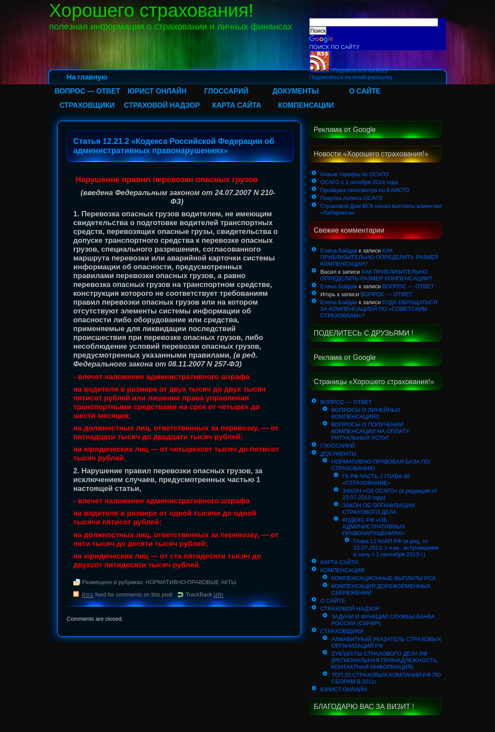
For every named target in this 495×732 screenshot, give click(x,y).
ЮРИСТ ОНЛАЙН (157, 91)
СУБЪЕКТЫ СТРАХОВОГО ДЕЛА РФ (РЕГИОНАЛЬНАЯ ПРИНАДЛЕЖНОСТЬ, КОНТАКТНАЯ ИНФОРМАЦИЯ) (385, 660)
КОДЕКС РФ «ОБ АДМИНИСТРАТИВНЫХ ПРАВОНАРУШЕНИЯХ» (373, 526)
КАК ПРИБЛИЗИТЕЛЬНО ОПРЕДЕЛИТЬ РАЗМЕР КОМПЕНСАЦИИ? (379, 257)
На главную (87, 77)
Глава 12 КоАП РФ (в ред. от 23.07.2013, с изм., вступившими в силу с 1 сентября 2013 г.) (396, 548)
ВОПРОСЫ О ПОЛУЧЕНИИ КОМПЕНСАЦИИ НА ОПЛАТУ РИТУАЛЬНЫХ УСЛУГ (370, 431)
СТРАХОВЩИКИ (87, 105)
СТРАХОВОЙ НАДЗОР (162, 105)
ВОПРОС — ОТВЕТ (87, 91)
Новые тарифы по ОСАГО (354, 174)
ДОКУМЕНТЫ (295, 91)
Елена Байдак (338, 250)
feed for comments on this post (127, 594)
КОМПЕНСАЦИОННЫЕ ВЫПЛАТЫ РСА (383, 578)
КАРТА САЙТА (236, 105)
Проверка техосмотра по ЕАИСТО (364, 190)
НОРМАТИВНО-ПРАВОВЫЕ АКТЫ (191, 582)
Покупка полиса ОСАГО (351, 198)
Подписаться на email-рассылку (351, 77)
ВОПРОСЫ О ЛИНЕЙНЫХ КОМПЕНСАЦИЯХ (366, 413)
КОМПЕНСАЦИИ (306, 105)
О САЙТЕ (365, 91)
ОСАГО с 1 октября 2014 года (359, 182)
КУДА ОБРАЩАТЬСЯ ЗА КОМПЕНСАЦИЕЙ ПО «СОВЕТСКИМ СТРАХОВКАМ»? (378, 309)
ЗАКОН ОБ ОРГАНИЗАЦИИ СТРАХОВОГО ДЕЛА (378, 508)
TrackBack (205, 594)
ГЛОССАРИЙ (226, 91)
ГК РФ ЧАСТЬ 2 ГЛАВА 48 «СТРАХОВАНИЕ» (376, 479)
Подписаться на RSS (348, 70)
